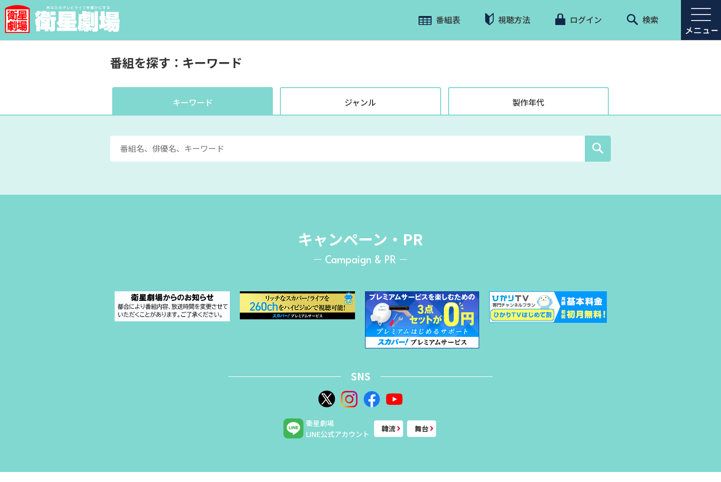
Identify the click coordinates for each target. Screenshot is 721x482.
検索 (642, 20)
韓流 (389, 428)
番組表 (439, 20)
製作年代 (528, 102)
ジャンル (360, 102)
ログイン (578, 20)
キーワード (193, 102)
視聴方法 (507, 19)
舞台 (422, 428)
